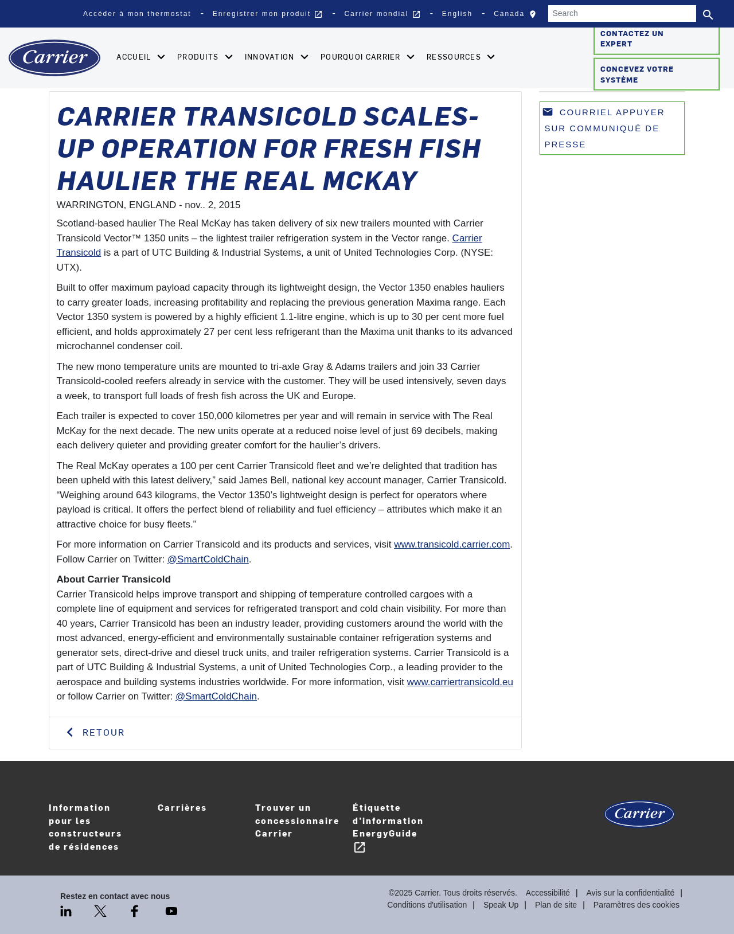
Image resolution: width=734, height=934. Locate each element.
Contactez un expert (632, 38)
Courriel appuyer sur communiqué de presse (603, 127)
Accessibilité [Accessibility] (548, 892)
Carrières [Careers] (201, 815)
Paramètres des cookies (637, 904)
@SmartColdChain (208, 559)
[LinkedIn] (67, 910)
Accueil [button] (135, 56)
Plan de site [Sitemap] (556, 904)
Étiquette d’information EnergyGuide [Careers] (388, 827)
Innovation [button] (271, 56)
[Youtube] (171, 910)
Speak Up (500, 904)
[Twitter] (101, 910)
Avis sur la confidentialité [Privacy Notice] (631, 892)
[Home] (54, 58)
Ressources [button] (455, 56)
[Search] (622, 13)
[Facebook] (136, 910)
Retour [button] (102, 731)
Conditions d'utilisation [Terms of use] (427, 904)
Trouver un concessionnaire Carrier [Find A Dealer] (297, 820)
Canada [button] (518, 17)
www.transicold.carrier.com (452, 544)
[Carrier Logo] (639, 818)
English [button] (457, 14)
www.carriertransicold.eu (460, 682)
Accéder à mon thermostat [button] (137, 14)
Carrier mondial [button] (382, 14)
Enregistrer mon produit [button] (268, 14)
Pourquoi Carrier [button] (362, 56)
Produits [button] (199, 56)
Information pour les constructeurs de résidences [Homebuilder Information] (85, 826)
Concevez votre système (637, 74)
